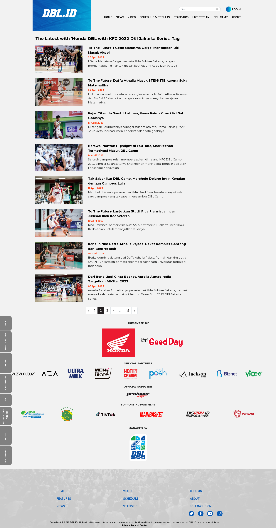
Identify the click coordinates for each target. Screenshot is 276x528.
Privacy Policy (130, 525)
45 (127, 310)
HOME (108, 17)
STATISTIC (130, 506)
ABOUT (195, 498)
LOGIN (236, 9)
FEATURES (63, 498)
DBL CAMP (220, 17)
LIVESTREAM (201, 17)
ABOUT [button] (236, 17)
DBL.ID (74, 522)
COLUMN (196, 491)
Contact (144, 525)
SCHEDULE (131, 498)
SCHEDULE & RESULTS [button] (155, 17)
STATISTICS (181, 17)
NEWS (60, 506)
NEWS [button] (120, 17)
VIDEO (132, 17)
